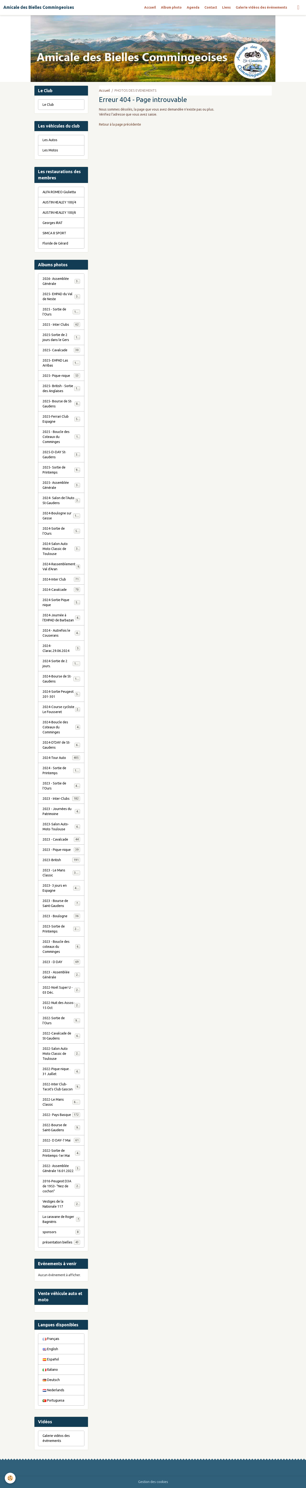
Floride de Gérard (55, 243)
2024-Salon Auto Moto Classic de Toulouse (62, 549)
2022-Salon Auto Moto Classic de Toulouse (62, 1054)
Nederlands (53, 1390)
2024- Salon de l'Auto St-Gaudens (61, 500)
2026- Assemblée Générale (61, 281)
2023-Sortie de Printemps (61, 928)
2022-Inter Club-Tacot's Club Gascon (61, 1086)
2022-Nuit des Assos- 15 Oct (61, 1005)
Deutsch (51, 1380)
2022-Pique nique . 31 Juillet (61, 1071)
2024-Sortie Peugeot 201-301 (61, 694)
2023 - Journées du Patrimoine (61, 811)
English (50, 1349)
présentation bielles (61, 1242)
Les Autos (50, 140)
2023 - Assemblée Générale (61, 974)
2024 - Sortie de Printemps (61, 770)
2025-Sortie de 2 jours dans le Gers (62, 337)
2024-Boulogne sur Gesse (61, 515)
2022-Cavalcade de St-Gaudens (61, 1035)
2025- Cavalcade (61, 350)
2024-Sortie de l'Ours (61, 531)
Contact (210, 7)
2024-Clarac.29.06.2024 (61, 648)
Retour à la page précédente (120, 124)
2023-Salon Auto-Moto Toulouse (61, 826)
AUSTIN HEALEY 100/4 (59, 202)
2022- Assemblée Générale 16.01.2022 (61, 1168)
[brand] (38, 7)
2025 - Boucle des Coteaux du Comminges (62, 437)
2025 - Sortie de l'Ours (61, 311)
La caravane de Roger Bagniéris (61, 1219)
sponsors (61, 1232)
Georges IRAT (53, 223)
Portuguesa (53, 1400)
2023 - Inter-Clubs (61, 798)
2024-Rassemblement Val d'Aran (61, 566)
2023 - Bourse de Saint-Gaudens (61, 903)
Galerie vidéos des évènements (261, 7)
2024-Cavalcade (61, 589)
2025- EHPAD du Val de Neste (61, 296)
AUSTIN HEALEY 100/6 (59, 212)
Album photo (171, 7)
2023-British (61, 860)
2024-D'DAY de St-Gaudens (61, 745)
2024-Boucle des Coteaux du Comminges (61, 727)
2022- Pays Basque (61, 1114)
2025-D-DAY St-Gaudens (61, 454)
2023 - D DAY (61, 962)
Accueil (150, 7)
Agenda (193, 7)
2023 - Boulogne (61, 916)
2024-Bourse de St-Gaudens (61, 678)
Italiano (50, 1369)
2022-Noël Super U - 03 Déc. (61, 990)
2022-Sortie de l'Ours (61, 1020)
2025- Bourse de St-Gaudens (61, 403)
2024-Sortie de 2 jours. (61, 663)
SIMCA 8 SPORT (54, 233)
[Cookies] (10, 1478)
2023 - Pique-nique (61, 849)
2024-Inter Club (61, 579)
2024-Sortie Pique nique (61, 602)
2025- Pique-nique (61, 375)
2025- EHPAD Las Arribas (61, 362)
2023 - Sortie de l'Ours (61, 785)
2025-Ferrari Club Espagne (61, 419)
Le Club (48, 105)
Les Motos (50, 150)
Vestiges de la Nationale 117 (61, 1204)
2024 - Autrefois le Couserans (61, 633)
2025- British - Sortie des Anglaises (62, 388)
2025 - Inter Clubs (61, 324)
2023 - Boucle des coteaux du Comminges (61, 947)
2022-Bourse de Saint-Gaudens (61, 1127)
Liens (226, 7)
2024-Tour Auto (61, 757)
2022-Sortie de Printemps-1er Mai (61, 1153)
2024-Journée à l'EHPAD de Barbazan (61, 617)
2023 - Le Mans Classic (61, 872)
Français (51, 1339)
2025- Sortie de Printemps (61, 469)
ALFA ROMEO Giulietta (59, 192)
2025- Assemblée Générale (61, 485)
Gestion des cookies (153, 1482)
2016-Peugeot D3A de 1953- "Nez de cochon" (62, 1186)
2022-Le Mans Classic (61, 1102)
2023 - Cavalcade (61, 839)
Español (51, 1359)
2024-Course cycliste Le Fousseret (61, 709)
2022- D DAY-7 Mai (61, 1140)
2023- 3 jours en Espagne (61, 888)
